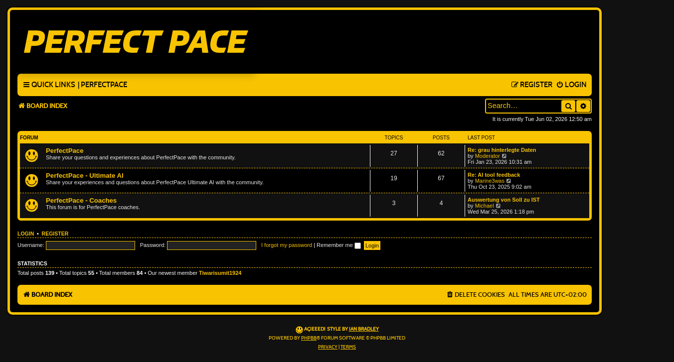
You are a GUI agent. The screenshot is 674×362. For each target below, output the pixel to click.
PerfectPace (65, 150)
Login (25, 234)
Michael (484, 206)
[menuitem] (102, 85)
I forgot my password (286, 245)
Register (55, 234)
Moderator (487, 156)
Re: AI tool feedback (494, 175)
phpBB (309, 338)
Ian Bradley (364, 329)
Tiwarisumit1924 (220, 273)
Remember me (339, 245)
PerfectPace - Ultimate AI (85, 175)
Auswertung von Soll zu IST (504, 200)
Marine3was (490, 181)
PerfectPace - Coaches (81, 200)
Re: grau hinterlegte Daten (502, 150)
